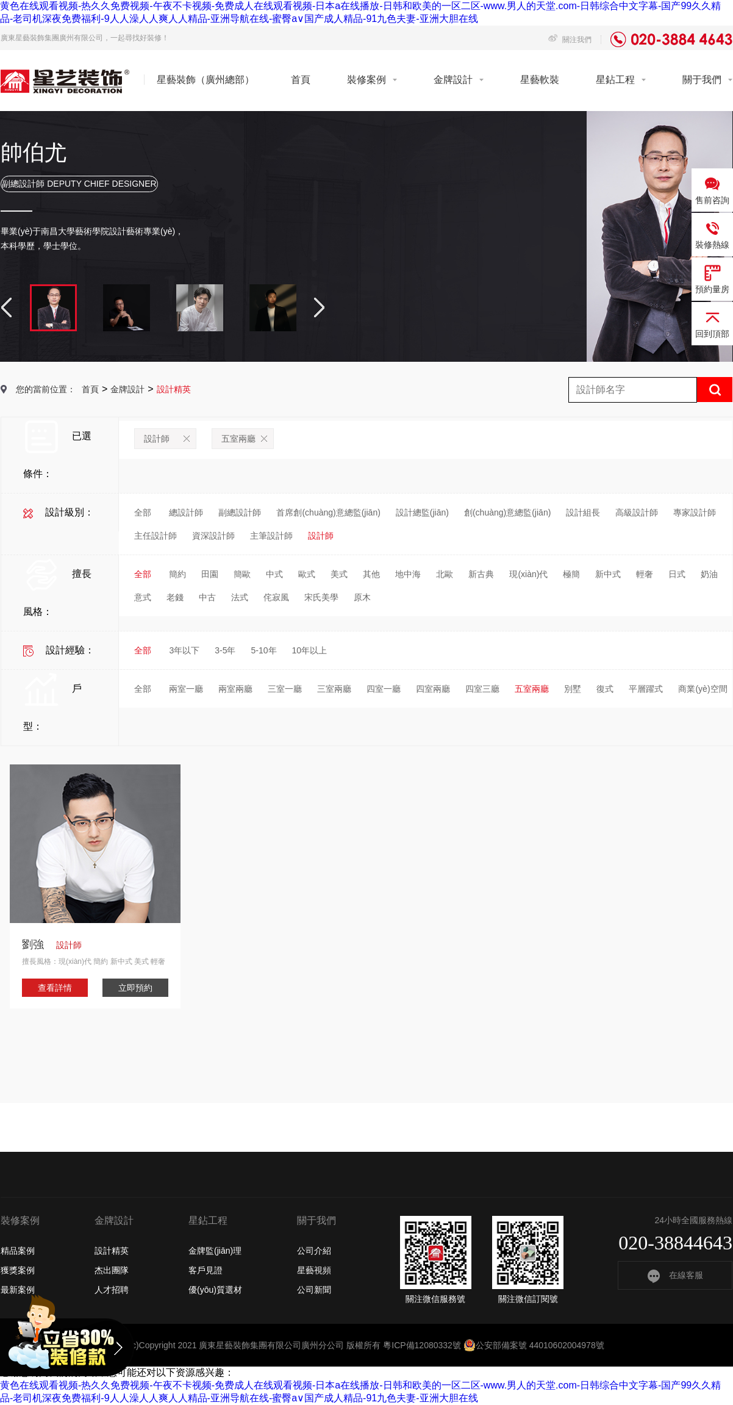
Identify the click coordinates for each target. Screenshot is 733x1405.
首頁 (300, 79)
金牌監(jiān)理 (214, 1251)
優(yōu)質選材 (215, 1290)
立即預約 (135, 988)
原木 (362, 597)
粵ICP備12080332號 (422, 1345)
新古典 (481, 574)
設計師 (167, 439)
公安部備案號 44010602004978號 (533, 1345)
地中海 (408, 574)
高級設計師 (636, 512)
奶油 (709, 574)
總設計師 (186, 512)
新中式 (608, 574)
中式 (274, 574)
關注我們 (570, 39)
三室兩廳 (334, 689)
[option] (366, 236)
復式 (604, 689)
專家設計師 (694, 512)
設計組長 (583, 512)
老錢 (175, 597)
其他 (371, 574)
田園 (209, 574)
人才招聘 (112, 1290)
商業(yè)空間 (702, 689)
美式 (339, 574)
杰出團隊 (112, 1270)
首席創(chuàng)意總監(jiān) (328, 512)
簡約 (177, 574)
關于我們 (701, 79)
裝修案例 (366, 79)
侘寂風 (276, 597)
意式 (142, 597)
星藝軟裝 (539, 79)
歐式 (306, 574)
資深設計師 (213, 536)
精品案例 (18, 1251)
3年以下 (184, 650)
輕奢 (644, 574)
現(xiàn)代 (528, 574)
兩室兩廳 (235, 689)
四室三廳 (482, 689)
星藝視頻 (314, 1270)
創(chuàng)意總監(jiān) (507, 512)
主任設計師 (155, 536)
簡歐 (242, 574)
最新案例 (18, 1290)
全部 (142, 512)
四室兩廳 (433, 689)
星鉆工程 (615, 79)
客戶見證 (205, 1270)
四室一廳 (383, 689)
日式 (676, 574)
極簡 (571, 574)
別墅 (572, 689)
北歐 (444, 574)
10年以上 (309, 650)
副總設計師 (239, 512)
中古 (207, 597)
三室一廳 (285, 689)
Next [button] (319, 307)
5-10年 (263, 650)
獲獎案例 (18, 1270)
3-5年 (225, 650)
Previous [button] (6, 307)
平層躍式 (646, 689)
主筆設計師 (271, 536)
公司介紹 (314, 1251)
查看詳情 (55, 988)
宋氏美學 (321, 597)
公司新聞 (314, 1290)
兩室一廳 (186, 689)
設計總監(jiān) (422, 512)
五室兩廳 (244, 439)
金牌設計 (453, 79)
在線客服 (675, 1275)
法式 (239, 597)
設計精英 (112, 1251)
